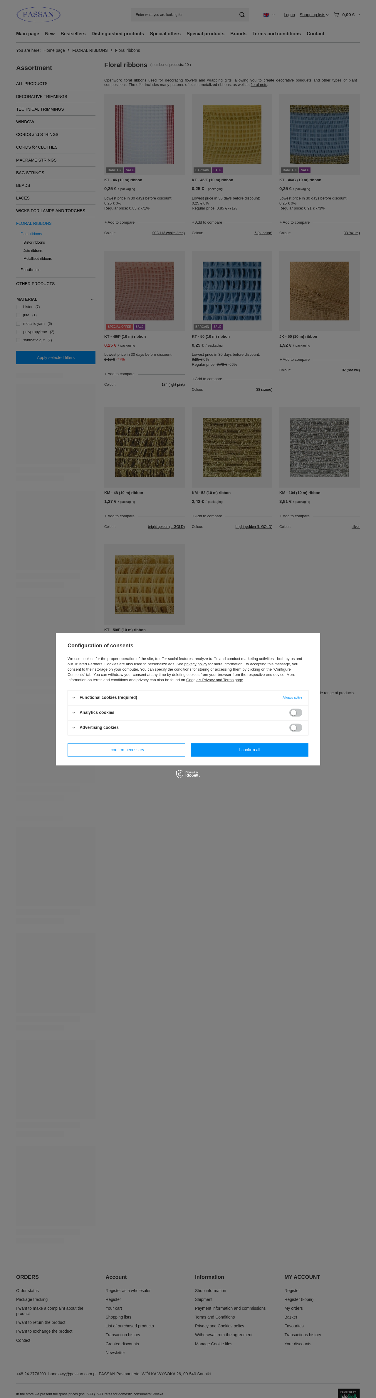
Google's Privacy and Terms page (214, 680)
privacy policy (195, 664)
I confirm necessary (126, 749)
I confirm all (249, 749)
